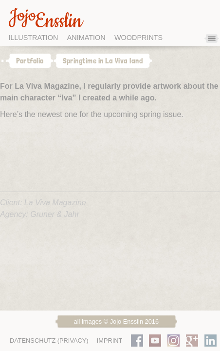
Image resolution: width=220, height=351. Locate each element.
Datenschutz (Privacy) (49, 340)
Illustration (33, 37)
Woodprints (138, 37)
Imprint (110, 340)
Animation (86, 37)
